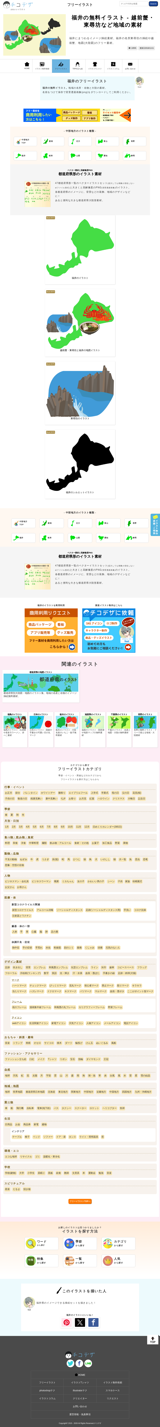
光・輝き (64, 973)
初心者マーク (91, 985)
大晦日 (131, 798)
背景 (28, 967)
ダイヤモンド (93, 1059)
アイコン (17, 1017)
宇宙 (48, 1075)
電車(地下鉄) (44, 1108)
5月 (35, 827)
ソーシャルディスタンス (70, 910)
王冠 (106, 1059)
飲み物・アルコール (60, 843)
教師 (66, 1173)
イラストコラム (113, 66)
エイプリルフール (78, 793)
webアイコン (19, 1023)
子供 (120, 881)
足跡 (7, 967)
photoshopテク (47, 1390)
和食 (15, 843)
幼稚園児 (137, 881)
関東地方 (76, 1092)
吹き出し (17, 967)
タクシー (66, 1108)
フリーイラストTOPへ (80, 1201)
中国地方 (114, 1092)
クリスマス (118, 798)
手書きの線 (109, 973)
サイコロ (49, 1043)
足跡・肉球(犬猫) (127, 973)
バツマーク (86, 991)
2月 (14, 827)
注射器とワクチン (21, 915)
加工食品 (107, 843)
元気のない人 (113, 947)
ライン (94, 967)
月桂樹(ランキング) (30, 973)
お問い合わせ (130, 66)
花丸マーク (75, 985)
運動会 (91, 1173)
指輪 (80, 1059)
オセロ (37, 1043)
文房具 (75, 1173)
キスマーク (70, 991)
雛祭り (61, 793)
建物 (44, 1124)
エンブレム (40, 967)
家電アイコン (58, 1023)
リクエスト (113, 1398)
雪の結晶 (145, 1075)
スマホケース (113, 1390)
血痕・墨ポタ (117, 991)
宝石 (72, 1059)
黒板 (50, 1173)
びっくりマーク (58, 985)
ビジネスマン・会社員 (17, 881)
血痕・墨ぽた (92, 973)
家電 (36, 1124)
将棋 (28, 1043)
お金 (17, 1124)
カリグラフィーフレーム (92, 1007)
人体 (14, 931)
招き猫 (27, 1189)
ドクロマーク (54, 991)
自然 (7, 1069)
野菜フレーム (115, 1007)
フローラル (11, 973)
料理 (7, 843)
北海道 (51, 1092)
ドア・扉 (61, 1137)
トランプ (17, 1043)
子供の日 (9, 798)
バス (56, 1108)
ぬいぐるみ (102, 1043)
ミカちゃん (68, 881)
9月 (63, 827)
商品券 (27, 1124)
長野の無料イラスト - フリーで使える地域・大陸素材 (145, 732)
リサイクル (26, 1156)
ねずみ (23, 859)
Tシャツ (52, 1059)
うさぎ (45, 859)
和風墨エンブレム (58, 967)
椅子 (27, 1137)
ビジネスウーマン (41, 881)
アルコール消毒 (45, 910)
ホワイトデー (48, 793)
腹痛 (79, 947)
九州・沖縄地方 (143, 1092)
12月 (87, 827)
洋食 (23, 843)
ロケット (94, 1108)
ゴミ (37, 1156)
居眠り (41, 1173)
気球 (122, 1108)
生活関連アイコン (38, 1023)
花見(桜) (137, 793)
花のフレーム (19, 1007)
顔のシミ (69, 947)
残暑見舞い (36, 798)
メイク (41, 1059)
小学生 (31, 1173)
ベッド (36, 1137)
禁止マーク (108, 985)
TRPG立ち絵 (78, 66)
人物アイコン (93, 1023)
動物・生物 (11, 853)
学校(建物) (10, 1173)
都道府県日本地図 (35, 1092)
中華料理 (33, 843)
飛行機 (19, 1108)
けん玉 (89, 1043)
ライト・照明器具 (88, 1137)
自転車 (30, 1108)
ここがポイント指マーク (140, 991)
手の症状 (27, 947)
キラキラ (137, 985)
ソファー (48, 1137)
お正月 (8, 793)
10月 (70, 827)
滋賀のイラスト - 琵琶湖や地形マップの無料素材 (93, 732)
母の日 (115, 793)
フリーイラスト (80, 5)
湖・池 (91, 1075)
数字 (46, 973)
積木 (59, 1043)
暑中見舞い (51, 798)
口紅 (31, 1059)
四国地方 (127, 1092)
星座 (7, 1189)
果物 (125, 843)
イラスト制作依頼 (42, 66)
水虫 (48, 947)
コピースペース (125, 967)
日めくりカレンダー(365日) (107, 827)
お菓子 (95, 843)
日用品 (8, 1124)
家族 (127, 881)
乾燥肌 (57, 947)
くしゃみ (89, 947)
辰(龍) (55, 859)
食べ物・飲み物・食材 (19, 837)
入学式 (94, 793)
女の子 (80, 881)
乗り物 (8, 1102)
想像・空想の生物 (14, 865)
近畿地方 (101, 1092)
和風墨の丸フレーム (65, 1007)
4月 (28, 827)
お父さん (9, 887)
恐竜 (145, 859)
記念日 (141, 798)
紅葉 (92, 798)
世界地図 (17, 1092)
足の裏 (54, 931)
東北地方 (63, 1092)
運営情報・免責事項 (80, 1414)
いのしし (105, 859)
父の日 (125, 793)
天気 (15, 1075)
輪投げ (78, 1043)
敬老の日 (22, 798)
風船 (113, 1043)
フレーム (17, 1002)
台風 (112, 1075)
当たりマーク (19, 991)
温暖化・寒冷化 (51, 1156)
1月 (7, 827)
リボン (63, 1059)
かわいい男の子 (96, 881)
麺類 (44, 843)
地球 (7, 1075)
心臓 (34, 931)
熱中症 (15, 947)
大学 (21, 1173)
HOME (27, 66)
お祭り (72, 798)
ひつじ (76, 859)
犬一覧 (122, 859)
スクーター (80, 1108)
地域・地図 (11, 1086)
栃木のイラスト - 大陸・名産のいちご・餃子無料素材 (67, 732)
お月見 (82, 798)
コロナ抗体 (140, 910)
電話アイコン (131, 1023)
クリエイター (80, 1398)
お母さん (22, 887)
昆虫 (137, 859)
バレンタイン (30, 793)
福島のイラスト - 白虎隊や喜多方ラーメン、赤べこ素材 (15, 732)
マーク (15, 980)
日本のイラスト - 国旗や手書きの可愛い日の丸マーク (41, 732)
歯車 (111, 967)
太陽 (34, 1075)
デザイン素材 (13, 961)
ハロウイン (103, 798)
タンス (72, 1137)
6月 (42, 827)
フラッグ (142, 967)
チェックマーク (38, 985)
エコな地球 (11, 1156)
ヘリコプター (109, 1108)
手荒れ (38, 947)
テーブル (17, 1137)
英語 (54, 973)
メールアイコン (112, 1023)
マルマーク (101, 991)
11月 (78, 827)
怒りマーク (123, 985)
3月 (21, 827)
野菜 (117, 843)
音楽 (7, 1043)
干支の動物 (11, 859)
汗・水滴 (77, 973)
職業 (56, 881)
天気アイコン (76, 1023)
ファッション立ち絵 (15, 1059)
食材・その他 (81, 843)
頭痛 (100, 947)
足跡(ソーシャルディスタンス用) (103, 910)
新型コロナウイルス (22, 910)
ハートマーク (19, 985)
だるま (16, 1189)
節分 (17, 793)
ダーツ (68, 1043)
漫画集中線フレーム (40, 1007)
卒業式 (104, 793)
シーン (111, 881)
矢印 (103, 967)
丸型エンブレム (79, 967)
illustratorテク (80, 1390)
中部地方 (88, 1092)
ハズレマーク (37, 991)
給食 (58, 1173)
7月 (49, 827)
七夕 (63, 798)
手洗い (127, 910)
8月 (56, 827)
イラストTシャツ (95, 66)
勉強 (101, 1173)
